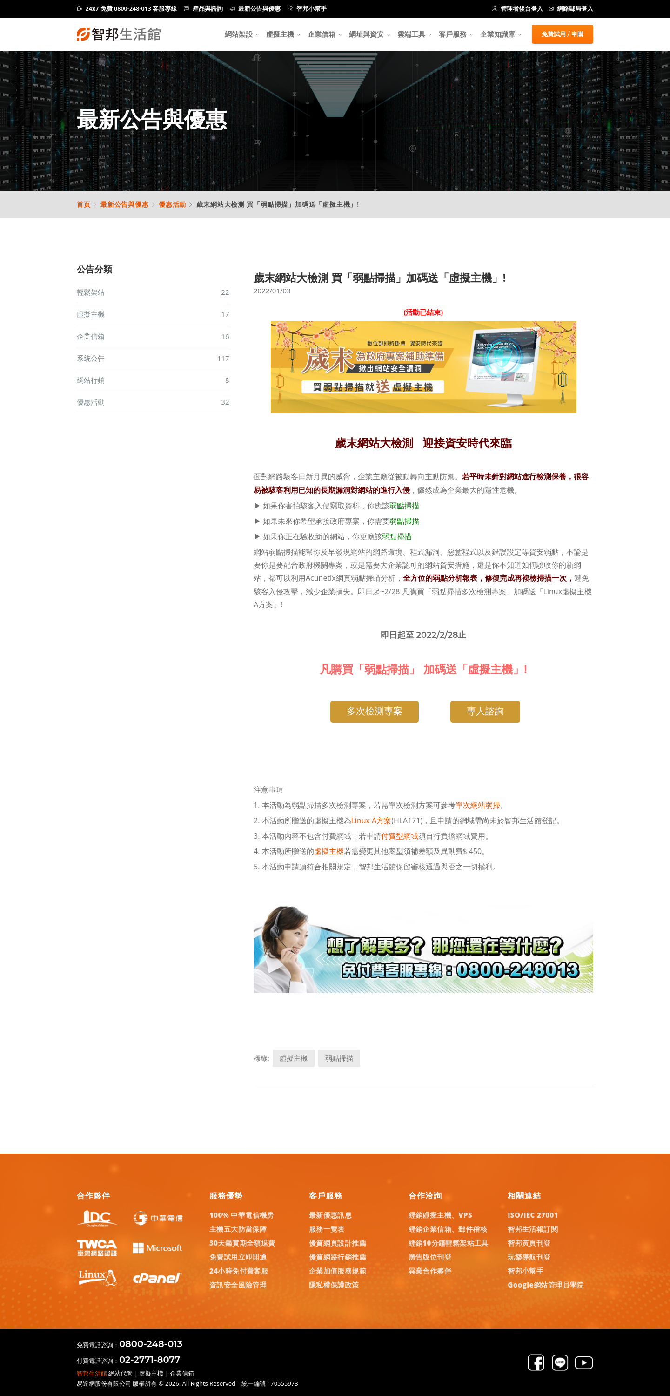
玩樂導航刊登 (529, 1256)
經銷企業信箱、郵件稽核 (448, 1228)
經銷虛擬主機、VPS (441, 1215)
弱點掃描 (404, 506)
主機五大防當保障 (238, 1228)
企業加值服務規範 (337, 1270)
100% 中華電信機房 (241, 1215)
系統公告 (153, 358)
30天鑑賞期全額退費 (242, 1242)
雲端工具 (411, 34)
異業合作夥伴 (430, 1270)
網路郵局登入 (571, 9)
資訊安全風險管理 (238, 1284)
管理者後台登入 (517, 9)
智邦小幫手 (307, 9)
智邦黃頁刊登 (529, 1242)
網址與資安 (366, 34)
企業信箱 (321, 34)
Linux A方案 (371, 820)
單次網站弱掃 (478, 805)
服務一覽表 (327, 1228)
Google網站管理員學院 (546, 1284)
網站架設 (239, 34)
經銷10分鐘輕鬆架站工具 (449, 1242)
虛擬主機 (280, 34)
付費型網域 (399, 836)
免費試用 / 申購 (562, 34)
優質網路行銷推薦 (337, 1256)
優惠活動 (172, 204)
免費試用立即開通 (238, 1256)
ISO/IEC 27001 (533, 1215)
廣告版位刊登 (430, 1256)
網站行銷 (153, 380)
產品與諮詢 (203, 9)
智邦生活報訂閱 (533, 1228)
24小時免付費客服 (238, 1270)
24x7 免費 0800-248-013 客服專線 (127, 9)
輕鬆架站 (153, 292)
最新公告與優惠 (255, 9)
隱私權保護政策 (334, 1284)
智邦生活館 (92, 1373)
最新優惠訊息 (330, 1215)
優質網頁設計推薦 (337, 1242)
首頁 (84, 204)
